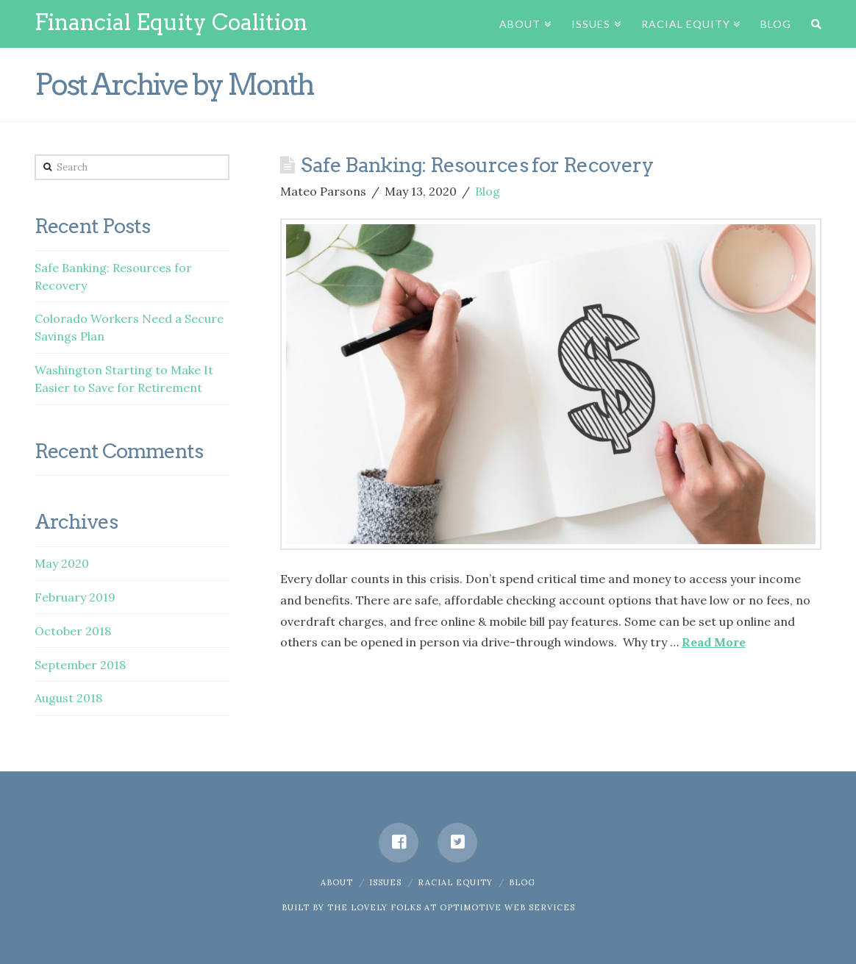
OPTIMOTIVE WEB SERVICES (507, 907)
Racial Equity (455, 882)
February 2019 (75, 597)
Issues (385, 882)
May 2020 (62, 563)
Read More (714, 642)
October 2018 (73, 631)
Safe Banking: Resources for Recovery (476, 165)
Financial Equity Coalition (171, 22)
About (337, 882)
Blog (487, 191)
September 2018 (80, 664)
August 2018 (68, 697)
